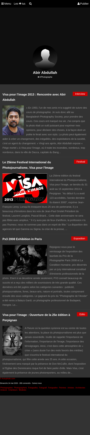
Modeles (22, 390)
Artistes (71, 388)
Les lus (19, 3)
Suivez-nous (37, 383)
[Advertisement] (45, 28)
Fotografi (43, 388)
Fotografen (53, 388)
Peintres (62, 388)
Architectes (80, 388)
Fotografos (33, 388)
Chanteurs (13, 390)
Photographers (20, 388)
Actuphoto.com (8, 378)
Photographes (6, 388)
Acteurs (3, 390)
